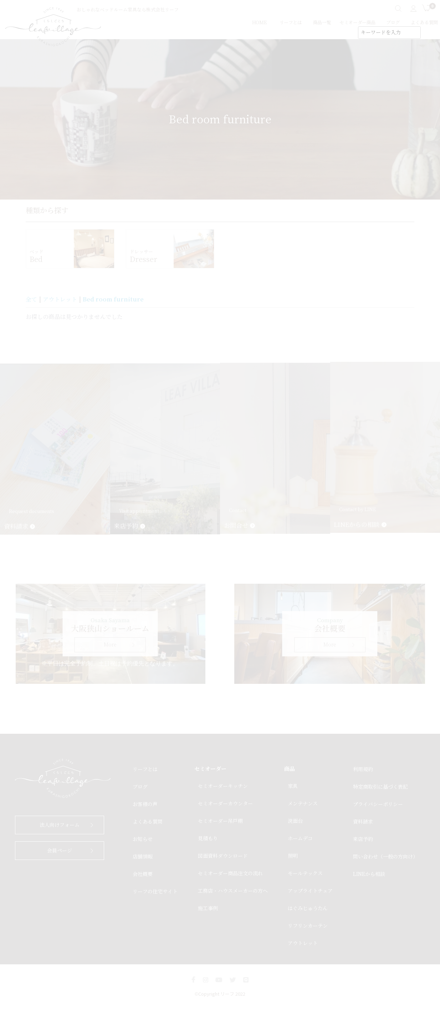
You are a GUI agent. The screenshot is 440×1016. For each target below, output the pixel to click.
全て (31, 299)
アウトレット (60, 299)
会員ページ (59, 850)
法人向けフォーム (60, 825)
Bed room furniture (113, 299)
